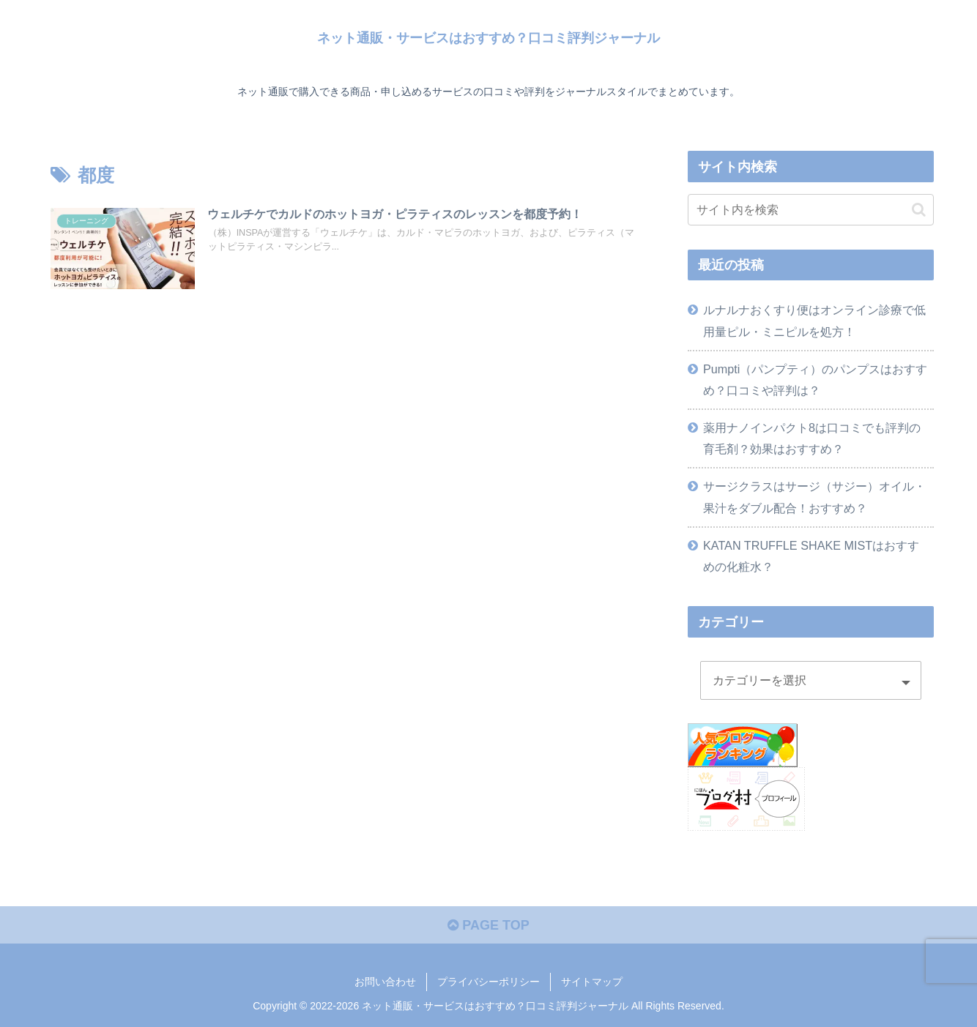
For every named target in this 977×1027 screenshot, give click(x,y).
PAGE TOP (488, 925)
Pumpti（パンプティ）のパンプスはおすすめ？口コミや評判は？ (815, 379)
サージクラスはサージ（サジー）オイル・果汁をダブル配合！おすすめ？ (814, 496)
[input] (811, 209)
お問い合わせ (385, 981)
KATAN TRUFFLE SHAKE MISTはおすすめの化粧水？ (811, 556)
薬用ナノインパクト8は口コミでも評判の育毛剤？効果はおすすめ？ (812, 438)
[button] (919, 209)
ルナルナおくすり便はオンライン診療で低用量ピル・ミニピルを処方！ (814, 320)
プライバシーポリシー (488, 981)
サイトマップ (592, 981)
